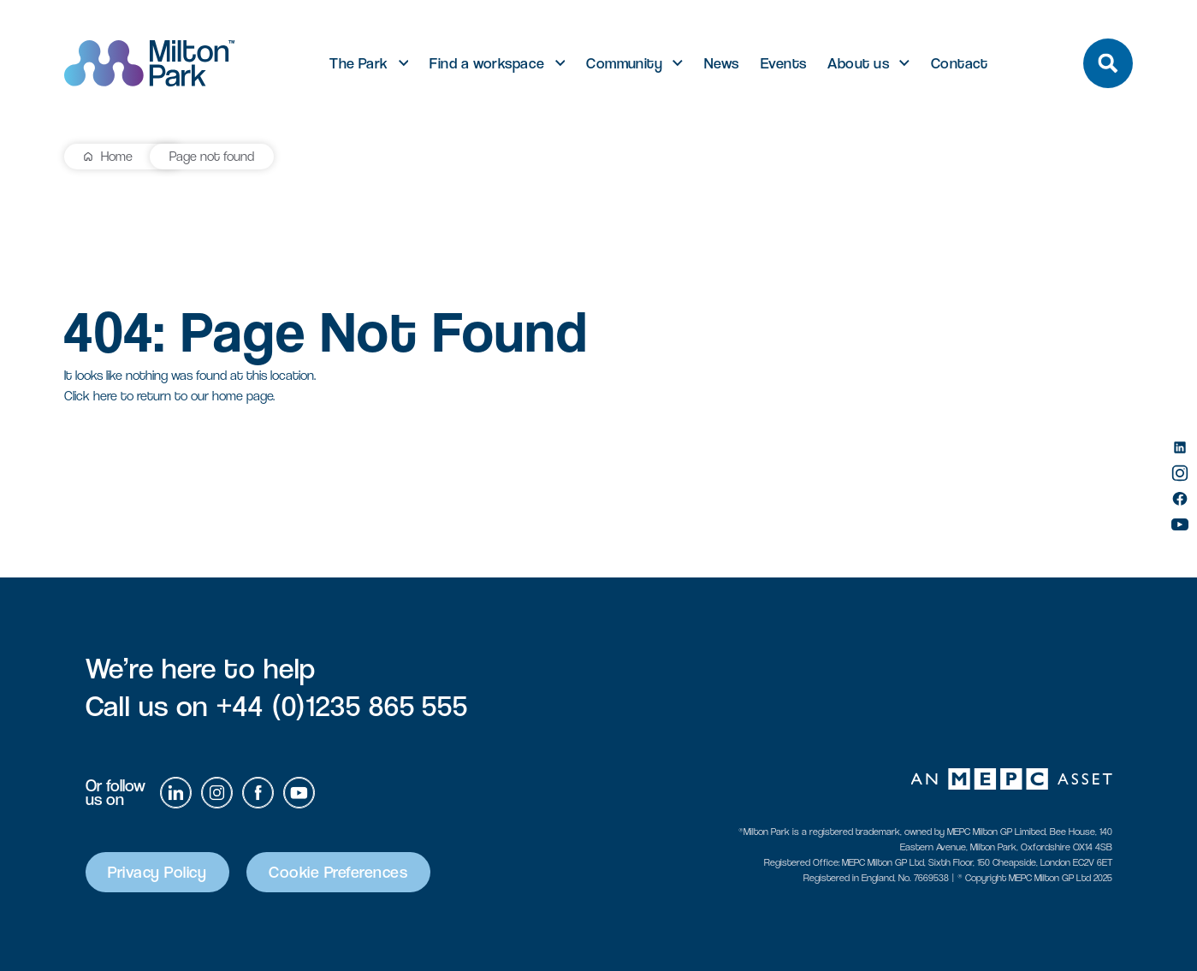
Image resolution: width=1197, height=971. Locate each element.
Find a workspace (487, 63)
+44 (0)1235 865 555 (342, 706)
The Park (358, 63)
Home (117, 156)
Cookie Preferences (344, 872)
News (721, 63)
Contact (959, 63)
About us (858, 63)
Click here (90, 396)
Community (624, 63)
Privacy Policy (159, 872)
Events (784, 63)
